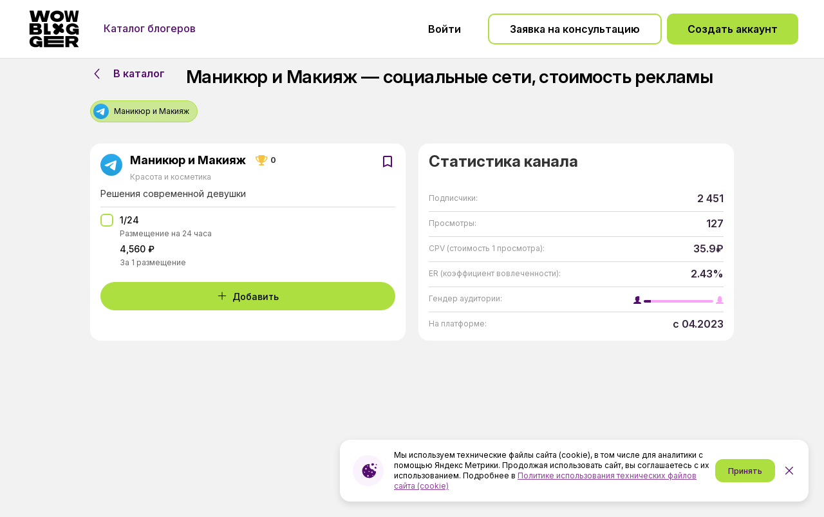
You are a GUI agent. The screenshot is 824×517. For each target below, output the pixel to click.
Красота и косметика (170, 177)
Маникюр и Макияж (188, 160)
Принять (745, 471)
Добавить (248, 296)
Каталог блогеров (150, 28)
